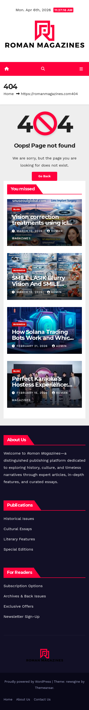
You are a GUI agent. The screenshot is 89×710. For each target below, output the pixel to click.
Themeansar (44, 688)
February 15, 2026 (33, 392)
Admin (54, 292)
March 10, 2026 (30, 292)
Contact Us (42, 699)
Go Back (44, 176)
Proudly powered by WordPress (28, 681)
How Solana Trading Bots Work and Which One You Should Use (42, 337)
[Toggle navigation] (81, 69)
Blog (16, 209)
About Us (23, 699)
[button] (43, 69)
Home (9, 94)
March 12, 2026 (30, 231)
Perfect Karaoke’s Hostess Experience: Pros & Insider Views (40, 384)
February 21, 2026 (33, 346)
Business (19, 270)
